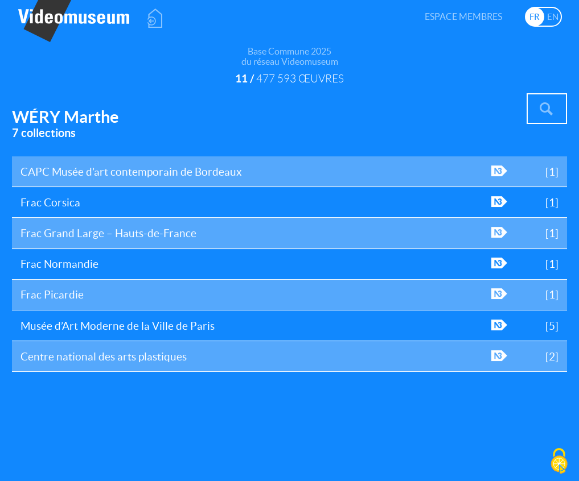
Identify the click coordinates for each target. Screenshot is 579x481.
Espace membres (463, 16)
